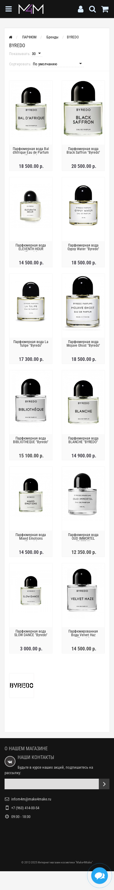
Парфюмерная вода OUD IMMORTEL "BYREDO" (83, 538)
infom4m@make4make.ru (31, 799)
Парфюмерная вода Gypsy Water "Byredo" (83, 247)
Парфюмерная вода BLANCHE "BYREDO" (83, 440)
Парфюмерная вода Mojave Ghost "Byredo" (83, 343)
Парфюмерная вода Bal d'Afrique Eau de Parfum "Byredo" (31, 152)
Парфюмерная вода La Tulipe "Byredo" (30, 343)
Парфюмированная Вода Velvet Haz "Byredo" (83, 635)
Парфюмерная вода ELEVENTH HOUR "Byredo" (31, 249)
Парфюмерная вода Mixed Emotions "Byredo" (31, 538)
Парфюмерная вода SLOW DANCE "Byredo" (30, 633)
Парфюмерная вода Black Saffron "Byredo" (83, 150)
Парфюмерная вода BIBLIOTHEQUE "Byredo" (30, 440)
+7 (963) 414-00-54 (25, 808)
